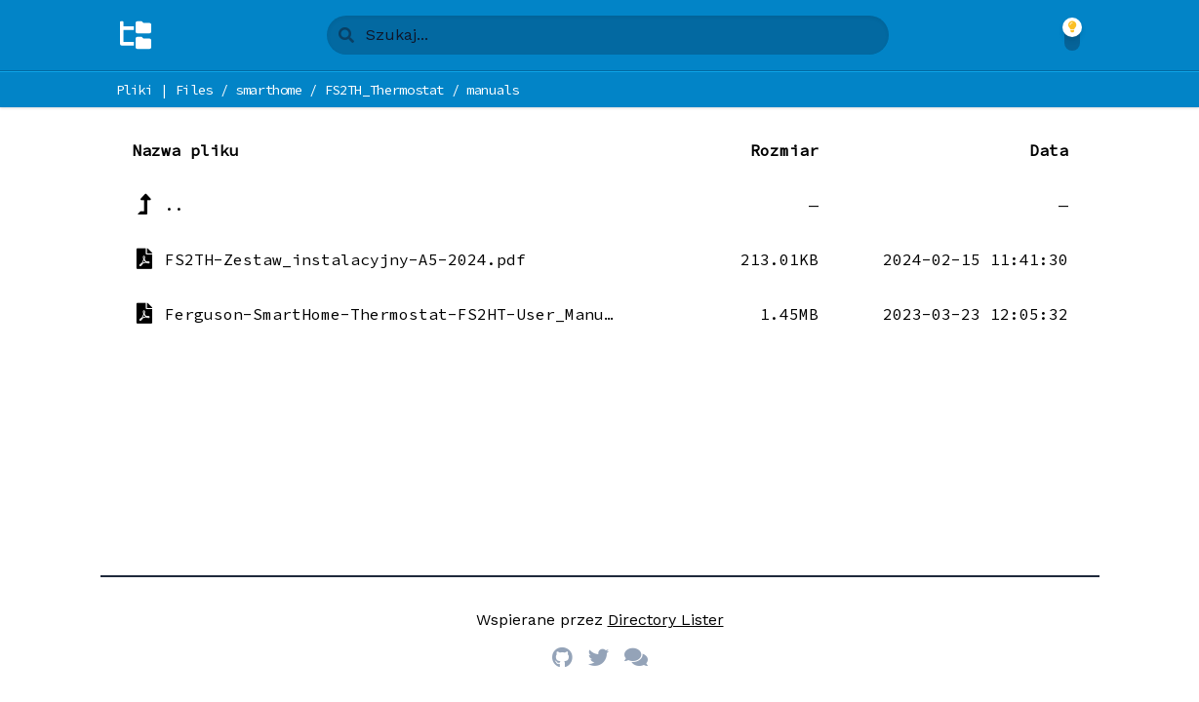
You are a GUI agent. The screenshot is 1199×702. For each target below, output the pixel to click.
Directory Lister (666, 619)
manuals (492, 89)
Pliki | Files (164, 89)
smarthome (268, 89)
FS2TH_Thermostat (384, 89)
